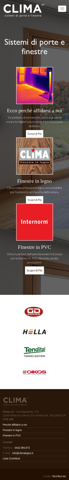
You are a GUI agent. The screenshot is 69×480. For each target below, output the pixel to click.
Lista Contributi (11, 458)
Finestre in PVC (12, 435)
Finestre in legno (12, 430)
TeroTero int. (59, 476)
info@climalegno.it (22, 453)
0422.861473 (22, 447)
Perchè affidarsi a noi (15, 424)
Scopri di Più (35, 133)
